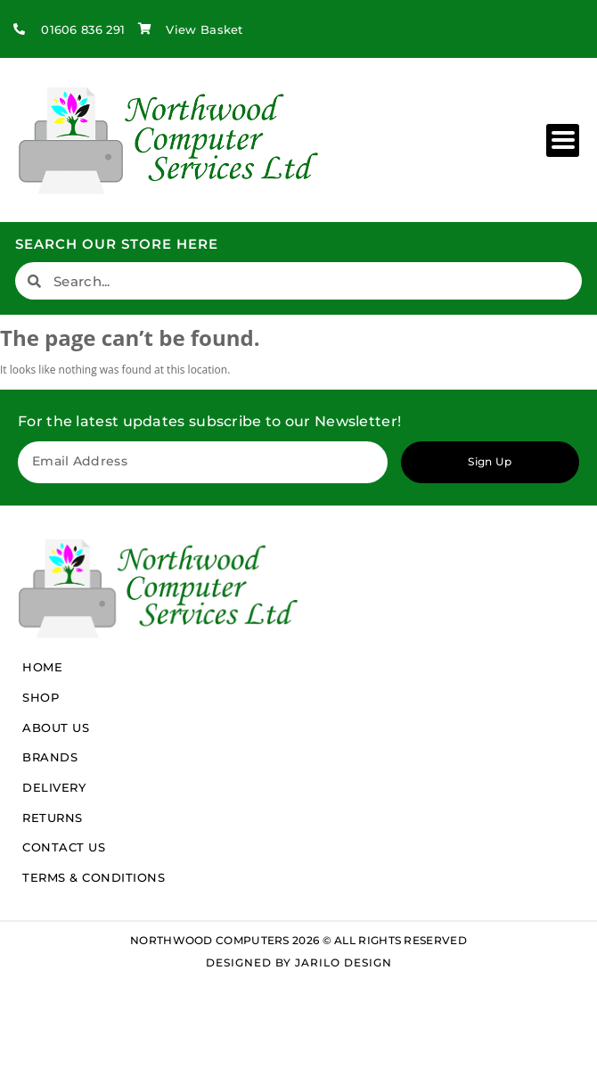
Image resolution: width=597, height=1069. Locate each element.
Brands (50, 757)
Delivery (54, 787)
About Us (55, 727)
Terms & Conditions (93, 877)
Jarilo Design (343, 962)
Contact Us (63, 847)
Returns (52, 817)
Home (42, 667)
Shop (40, 697)
